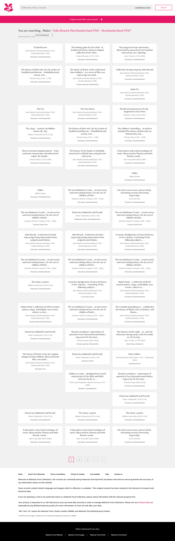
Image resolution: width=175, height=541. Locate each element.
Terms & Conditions (57, 474)
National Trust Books (119, 535)
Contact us (118, 474)
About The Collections (36, 474)
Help (107, 474)
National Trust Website (54, 535)
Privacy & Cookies (78, 474)
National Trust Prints (98, 535)
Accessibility (95, 474)
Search (163, 7)
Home (20, 474)
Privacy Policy (144, 502)
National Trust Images (76, 535)
